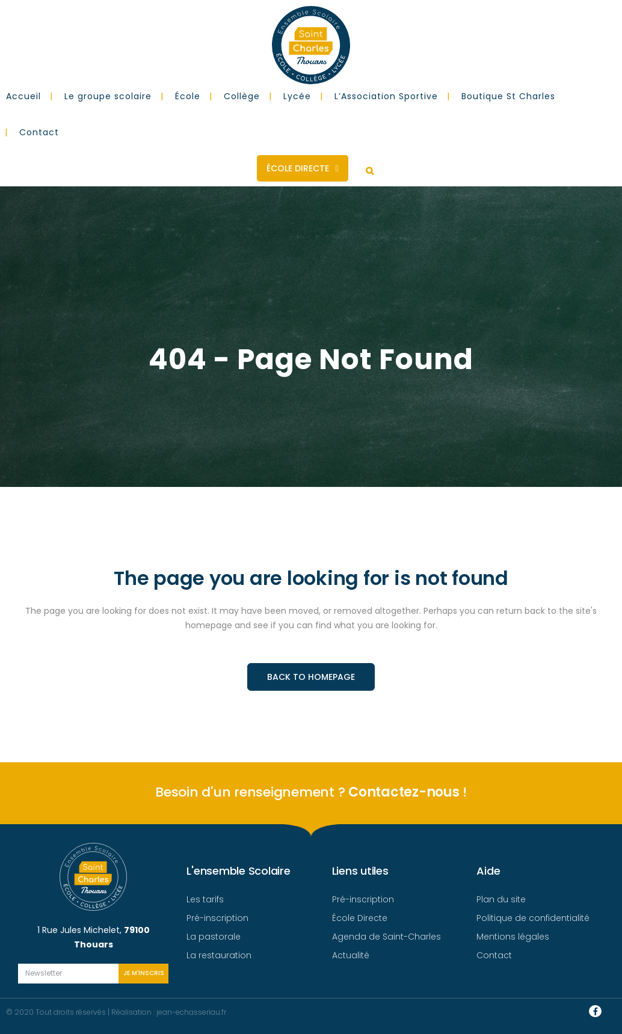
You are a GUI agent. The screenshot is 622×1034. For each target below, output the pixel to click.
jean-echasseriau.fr (191, 1012)
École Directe (302, 168)
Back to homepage (311, 677)
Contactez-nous (404, 792)
